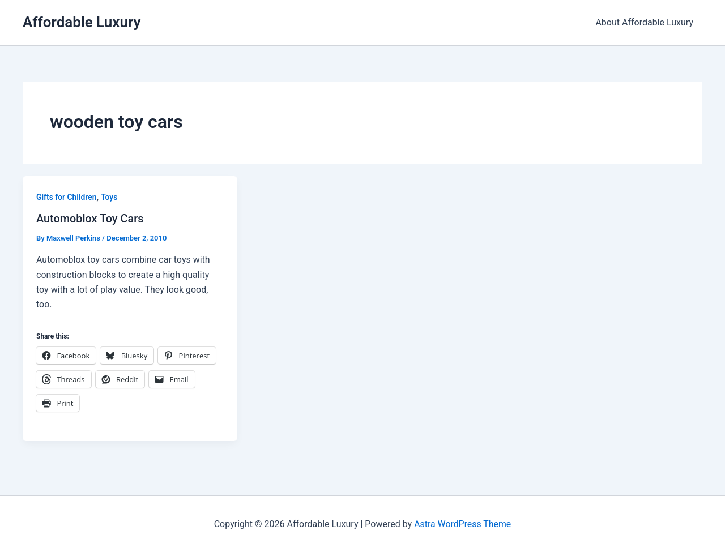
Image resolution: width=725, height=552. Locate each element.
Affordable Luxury (81, 22)
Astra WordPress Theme (462, 523)
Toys (109, 197)
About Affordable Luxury (644, 22)
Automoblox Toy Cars (90, 218)
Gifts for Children (66, 197)
